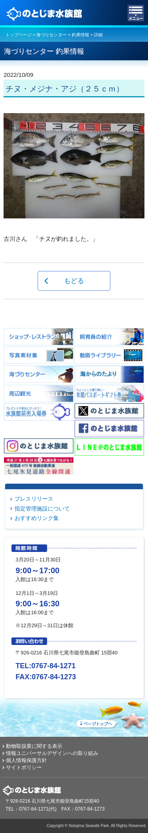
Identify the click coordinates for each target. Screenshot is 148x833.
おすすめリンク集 (37, 518)
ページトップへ (110, 714)
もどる (74, 281)
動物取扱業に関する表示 (34, 746)
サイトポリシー (24, 767)
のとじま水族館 (45, 13)
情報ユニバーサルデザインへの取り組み (52, 753)
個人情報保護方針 (26, 760)
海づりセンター (51, 34)
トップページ (19, 34)
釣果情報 (80, 34)
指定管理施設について (42, 508)
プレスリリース (34, 499)
